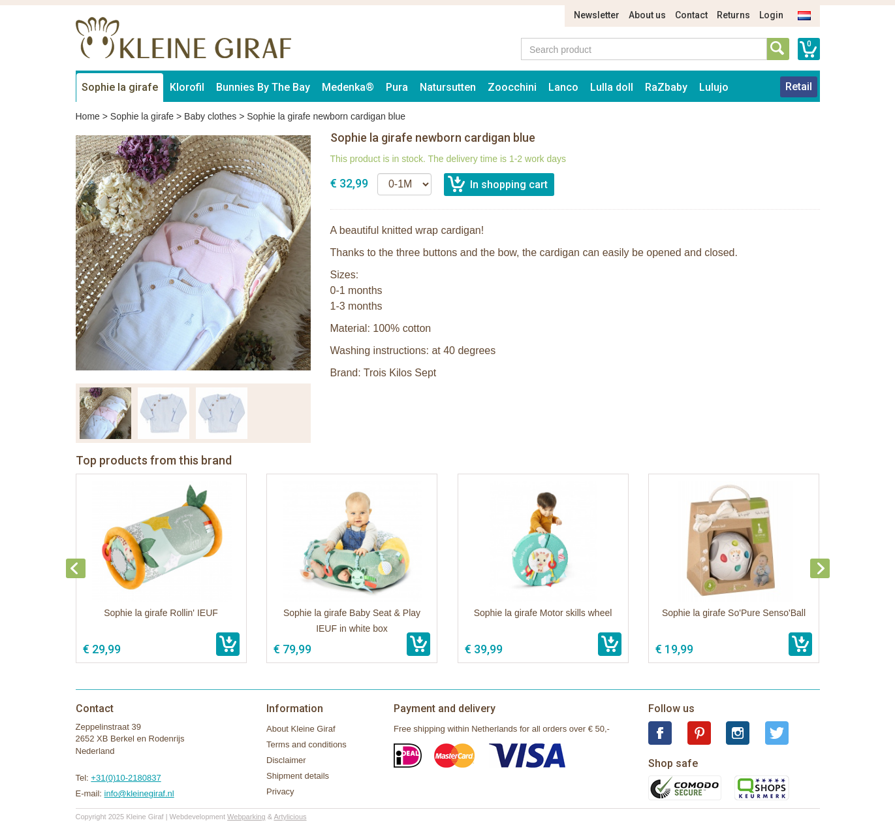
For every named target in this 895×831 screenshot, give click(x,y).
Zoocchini (512, 87)
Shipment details (297, 776)
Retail (798, 86)
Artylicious (290, 817)
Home (88, 116)
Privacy (280, 791)
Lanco (563, 87)
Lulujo (714, 87)
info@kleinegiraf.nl (139, 793)
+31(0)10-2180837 (126, 778)
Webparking (246, 817)
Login (771, 15)
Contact (691, 15)
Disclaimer (286, 760)
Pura (397, 87)
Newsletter (597, 15)
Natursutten (448, 87)
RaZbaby (666, 87)
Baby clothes (210, 116)
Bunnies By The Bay (263, 87)
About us (647, 15)
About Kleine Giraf (301, 729)
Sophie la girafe (120, 87)
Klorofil (187, 87)
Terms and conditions (306, 744)
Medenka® (348, 87)
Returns (733, 15)
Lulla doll (611, 87)
